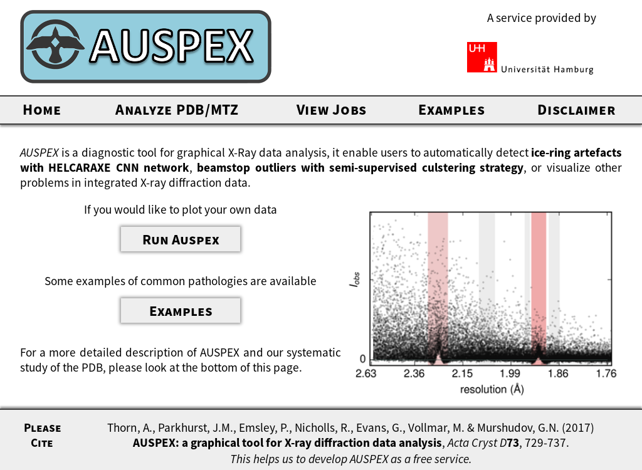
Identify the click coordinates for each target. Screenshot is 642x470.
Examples (451, 109)
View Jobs (332, 109)
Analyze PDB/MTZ (177, 109)
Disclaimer (576, 109)
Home (42, 109)
